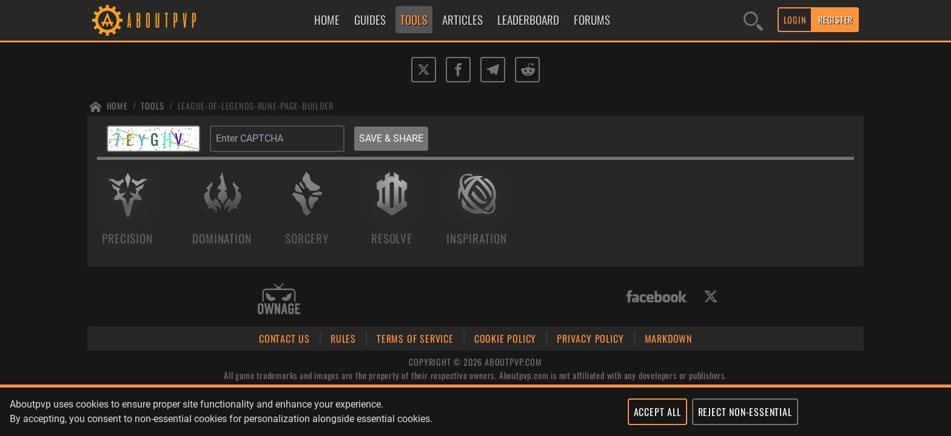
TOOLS (414, 19)
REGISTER (835, 19)
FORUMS (592, 19)
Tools (152, 105)
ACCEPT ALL (657, 412)
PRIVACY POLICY (590, 338)
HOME (327, 19)
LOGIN (795, 19)
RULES (343, 338)
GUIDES (370, 19)
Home (117, 105)
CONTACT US (284, 338)
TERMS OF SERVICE (415, 338)
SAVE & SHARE (391, 138)
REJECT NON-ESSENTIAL (745, 412)
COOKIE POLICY (505, 338)
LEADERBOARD (528, 19)
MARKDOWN (668, 338)
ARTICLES (462, 19)
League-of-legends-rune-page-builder (256, 105)
